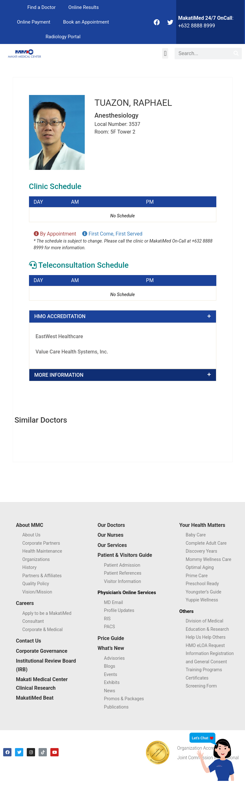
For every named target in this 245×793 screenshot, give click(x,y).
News (109, 690)
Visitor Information (122, 581)
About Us (31, 534)
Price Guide (110, 638)
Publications (116, 706)
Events (110, 674)
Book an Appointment (86, 22)
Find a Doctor (41, 7)
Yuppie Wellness (202, 599)
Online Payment (33, 22)
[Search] (236, 53)
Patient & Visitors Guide (124, 555)
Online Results (83, 7)
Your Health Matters (202, 525)
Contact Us (28, 641)
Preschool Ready (202, 583)
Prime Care (197, 575)
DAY (38, 202)
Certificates (197, 677)
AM (75, 202)
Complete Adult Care (206, 543)
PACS (109, 626)
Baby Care (196, 534)
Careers (25, 603)
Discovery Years (201, 551)
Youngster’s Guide (203, 591)
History (29, 567)
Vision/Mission (37, 591)
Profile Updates (119, 610)
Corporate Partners (41, 543)
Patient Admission (122, 565)
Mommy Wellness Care (208, 559)
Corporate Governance (41, 651)
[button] (165, 53)
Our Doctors (111, 525)
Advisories (114, 658)
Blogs (109, 666)
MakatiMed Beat (35, 698)
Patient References (122, 573)
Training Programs (204, 669)
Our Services (112, 545)
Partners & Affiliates (42, 575)
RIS (107, 618)
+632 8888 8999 (196, 26)
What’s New (110, 648)
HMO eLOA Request (205, 645)
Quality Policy (35, 583)
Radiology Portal (63, 37)
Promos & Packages (124, 698)
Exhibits (111, 682)
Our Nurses (110, 535)
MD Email (113, 602)
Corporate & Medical (42, 629)
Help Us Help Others (206, 637)
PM (150, 202)
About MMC (29, 525)
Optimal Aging (200, 567)
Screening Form (201, 685)
